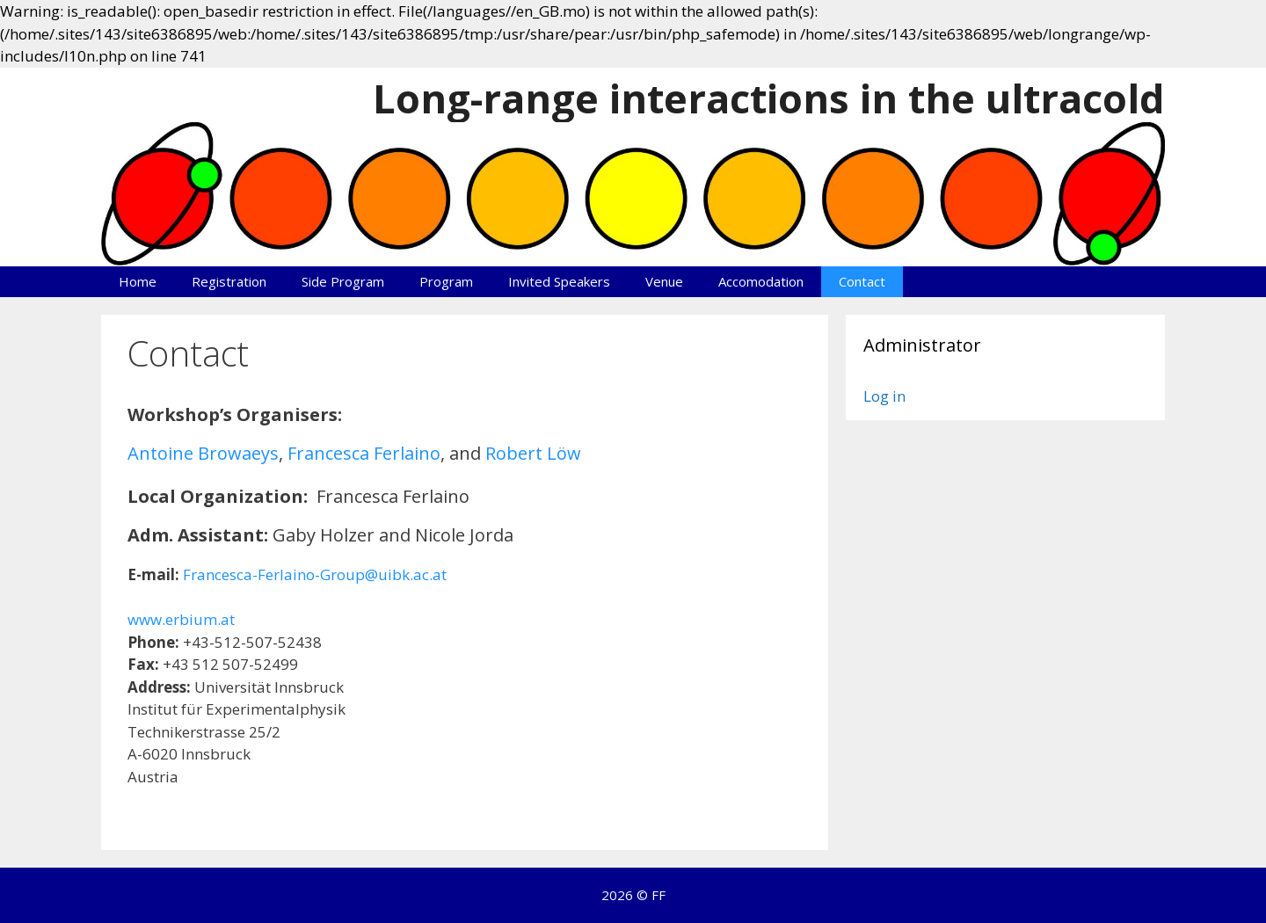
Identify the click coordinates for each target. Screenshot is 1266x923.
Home (137, 281)
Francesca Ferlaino (363, 453)
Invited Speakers (559, 281)
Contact (862, 281)
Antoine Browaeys (203, 453)
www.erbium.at (181, 619)
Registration (229, 281)
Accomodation (761, 281)
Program (446, 281)
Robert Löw (533, 453)
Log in (884, 396)
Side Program (343, 281)
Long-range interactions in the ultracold (769, 98)
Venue (664, 281)
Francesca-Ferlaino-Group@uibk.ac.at (315, 574)
